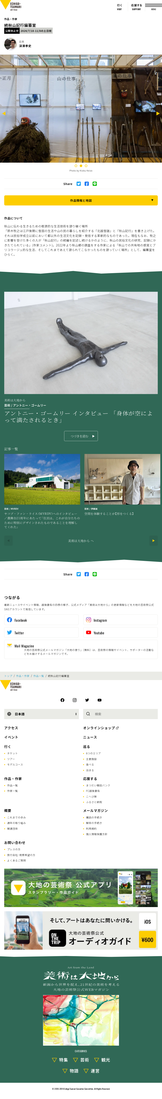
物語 (74, 1071)
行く (7, 746)
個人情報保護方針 (97, 834)
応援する (90, 778)
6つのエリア (93, 753)
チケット (12, 753)
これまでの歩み (16, 817)
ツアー (11, 759)
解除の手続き (94, 823)
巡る (86, 746)
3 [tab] (86, 166)
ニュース (90, 737)
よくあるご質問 (16, 860)
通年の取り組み (16, 823)
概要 (7, 810)
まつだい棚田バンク (98, 785)
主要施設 (91, 759)
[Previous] (4, 114)
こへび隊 (91, 796)
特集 (63, 1060)
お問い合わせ (15, 842)
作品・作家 (10, 19)
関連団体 (12, 828)
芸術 (84, 1060)
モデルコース (15, 764)
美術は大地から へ (81, 541)
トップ (8, 676)
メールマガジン (95, 810)
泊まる (90, 770)
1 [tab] (76, 166)
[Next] (158, 114)
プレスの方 (14, 849)
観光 (105, 1060)
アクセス (11, 727)
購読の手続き (94, 817)
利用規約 (91, 828)
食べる (90, 764)
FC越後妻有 (93, 791)
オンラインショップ (99, 727)
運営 (95, 1071)
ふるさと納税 (94, 802)
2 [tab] (81, 166)
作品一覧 (38, 676)
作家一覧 (12, 791)
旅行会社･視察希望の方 (21, 855)
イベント (11, 737)
